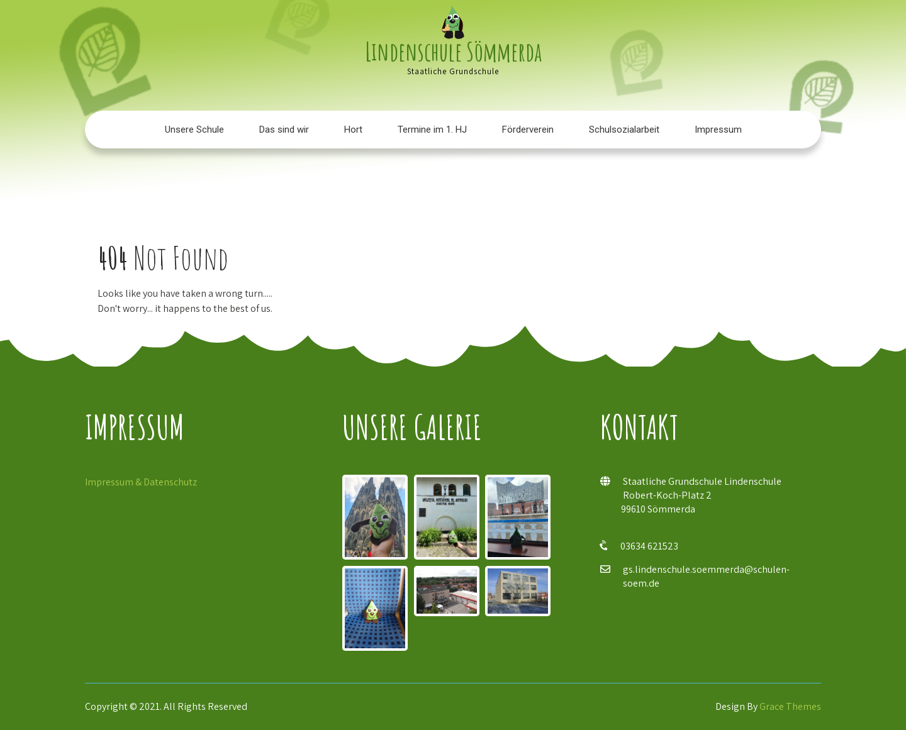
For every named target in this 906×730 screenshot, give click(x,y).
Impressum (718, 129)
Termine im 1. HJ (432, 129)
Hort (353, 129)
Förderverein (528, 129)
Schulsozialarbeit (624, 129)
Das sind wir (284, 129)
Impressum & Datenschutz (141, 482)
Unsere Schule (194, 129)
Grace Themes (790, 706)
